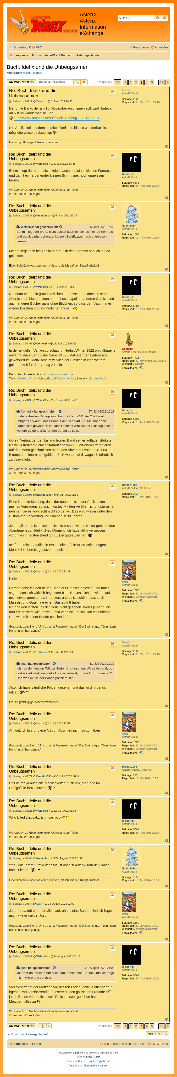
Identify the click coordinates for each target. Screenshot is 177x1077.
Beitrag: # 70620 (20, 652)
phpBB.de (104, 1061)
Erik (29, 73)
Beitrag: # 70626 (20, 810)
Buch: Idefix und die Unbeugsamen (47, 67)
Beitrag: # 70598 (20, 494)
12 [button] (161, 82)
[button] (117, 82)
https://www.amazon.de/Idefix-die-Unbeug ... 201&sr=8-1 (57, 118)
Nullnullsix (128, 225)
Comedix (127, 348)
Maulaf (37, 73)
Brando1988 (129, 484)
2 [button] (136, 82)
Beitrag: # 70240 (20, 287)
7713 (136, 357)
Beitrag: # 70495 (20, 400)
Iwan (125, 581)
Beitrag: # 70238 (20, 215)
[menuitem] (37, 47)
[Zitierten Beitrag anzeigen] (61, 227)
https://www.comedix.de (58, 374)
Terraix (126, 90)
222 (135, 493)
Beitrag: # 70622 (20, 723)
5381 (136, 182)
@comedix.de (97, 378)
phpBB (76, 1052)
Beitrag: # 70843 (20, 858)
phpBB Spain (93, 1057)
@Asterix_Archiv (64, 378)
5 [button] (152, 82)
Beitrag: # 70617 (20, 571)
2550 (136, 590)
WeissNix (128, 174)
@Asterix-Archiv (27, 378)
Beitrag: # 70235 (20, 163)
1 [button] (131, 82)
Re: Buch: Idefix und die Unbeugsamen (32, 93)
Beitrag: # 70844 (20, 903)
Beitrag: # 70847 (20, 956)
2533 (136, 99)
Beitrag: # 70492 (20, 343)
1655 (136, 234)
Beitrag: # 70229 (20, 101)
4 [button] (147, 82)
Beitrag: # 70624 (20, 776)
